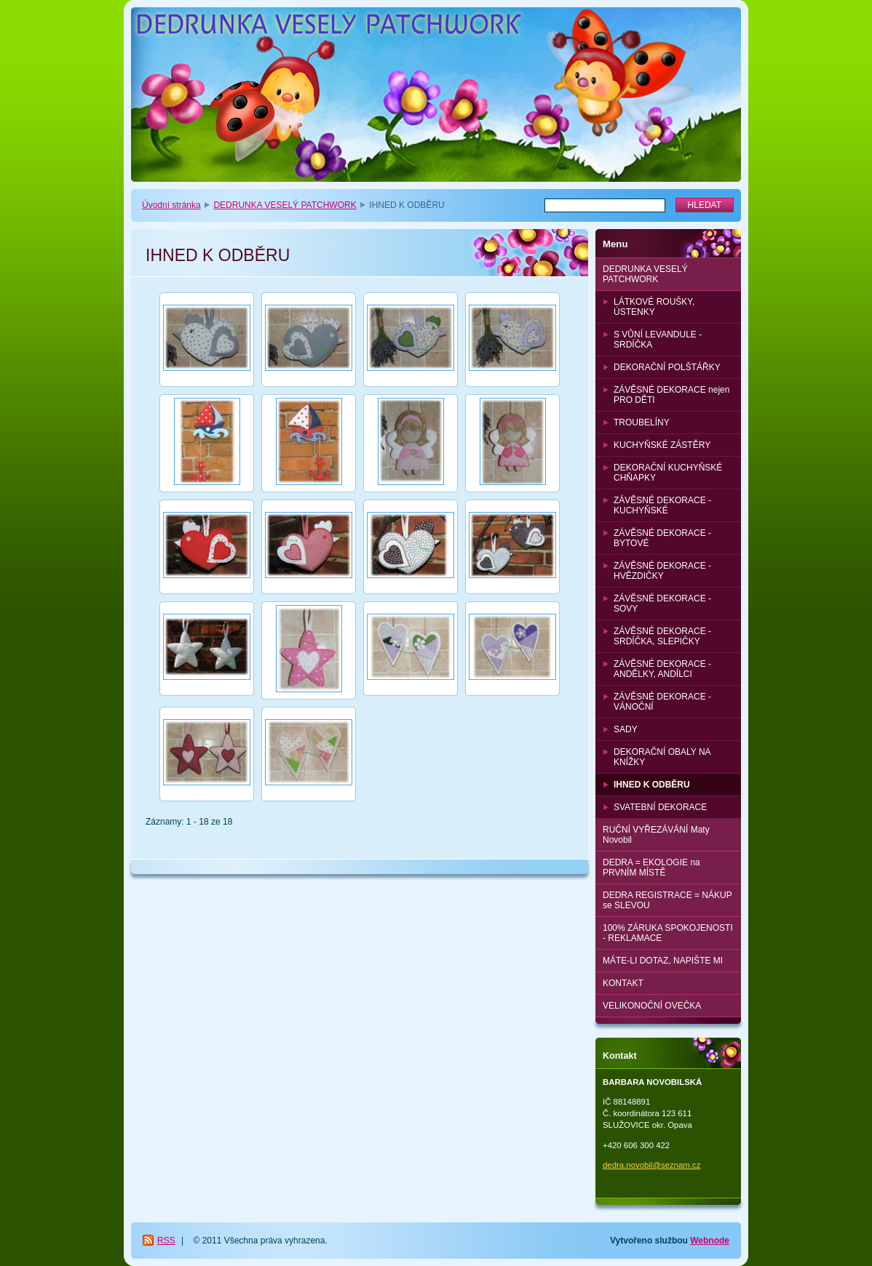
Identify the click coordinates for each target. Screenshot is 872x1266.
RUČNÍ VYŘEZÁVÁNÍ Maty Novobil (656, 835)
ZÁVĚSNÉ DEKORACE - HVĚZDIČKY (662, 571)
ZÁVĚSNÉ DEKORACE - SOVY (662, 603)
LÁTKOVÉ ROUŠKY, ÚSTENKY (654, 307)
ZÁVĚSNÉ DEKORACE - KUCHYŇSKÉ (662, 505)
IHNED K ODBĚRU (652, 785)
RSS (166, 1240)
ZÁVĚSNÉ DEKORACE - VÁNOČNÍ (662, 702)
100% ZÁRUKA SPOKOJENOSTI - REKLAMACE (668, 933)
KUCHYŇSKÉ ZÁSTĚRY (662, 445)
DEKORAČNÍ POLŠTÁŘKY (667, 367)
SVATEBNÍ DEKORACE (660, 807)
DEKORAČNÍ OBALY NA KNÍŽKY (662, 757)
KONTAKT (623, 983)
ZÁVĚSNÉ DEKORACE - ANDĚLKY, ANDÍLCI (662, 669)
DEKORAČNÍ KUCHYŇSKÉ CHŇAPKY (668, 472)
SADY (626, 729)
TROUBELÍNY (642, 422)
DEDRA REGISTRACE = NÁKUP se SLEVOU (667, 900)
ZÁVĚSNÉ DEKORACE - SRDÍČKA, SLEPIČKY (662, 636)
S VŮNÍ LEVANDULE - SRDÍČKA (658, 339)
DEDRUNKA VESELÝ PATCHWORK (284, 205)
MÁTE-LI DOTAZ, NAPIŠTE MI (663, 960)
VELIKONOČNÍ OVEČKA (652, 1006)
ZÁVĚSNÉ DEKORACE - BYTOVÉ (662, 538)
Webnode (709, 1240)
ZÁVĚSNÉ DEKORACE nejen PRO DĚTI (671, 395)
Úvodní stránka (171, 205)
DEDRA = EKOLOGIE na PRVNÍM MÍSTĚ (651, 867)
